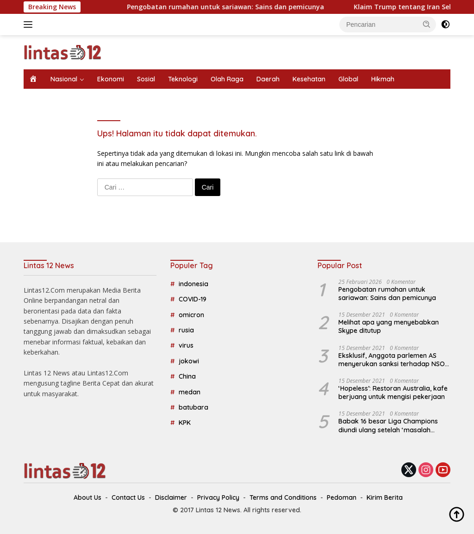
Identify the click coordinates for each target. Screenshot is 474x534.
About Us (87, 497)
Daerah (268, 79)
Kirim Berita (385, 497)
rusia (186, 330)
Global (348, 79)
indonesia (193, 284)
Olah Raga (227, 79)
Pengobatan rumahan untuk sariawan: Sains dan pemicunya (234, 7)
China (187, 376)
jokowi (189, 361)
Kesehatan (309, 79)
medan (189, 392)
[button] (427, 24)
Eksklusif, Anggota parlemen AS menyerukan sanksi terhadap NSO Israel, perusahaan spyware (391, 359)
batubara (193, 407)
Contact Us (128, 497)
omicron (191, 315)
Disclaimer (171, 497)
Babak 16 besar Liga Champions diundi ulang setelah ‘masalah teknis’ (388, 425)
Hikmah (382, 79)
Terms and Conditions (283, 497)
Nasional (63, 79)
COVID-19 (192, 299)
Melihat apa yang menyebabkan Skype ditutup (388, 326)
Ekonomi (110, 79)
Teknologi (183, 79)
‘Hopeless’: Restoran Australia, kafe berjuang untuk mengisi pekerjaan (393, 392)
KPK (185, 422)
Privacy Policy (218, 497)
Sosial (146, 79)
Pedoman (341, 497)
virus (186, 345)
